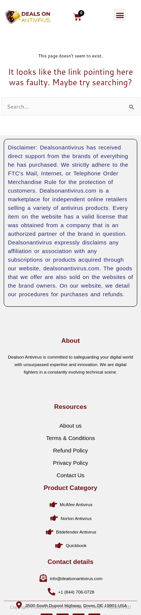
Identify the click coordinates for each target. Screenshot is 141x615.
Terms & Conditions (70, 458)
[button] (120, 15)
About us (70, 446)
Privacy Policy (70, 483)
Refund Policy (70, 470)
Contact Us (70, 495)
